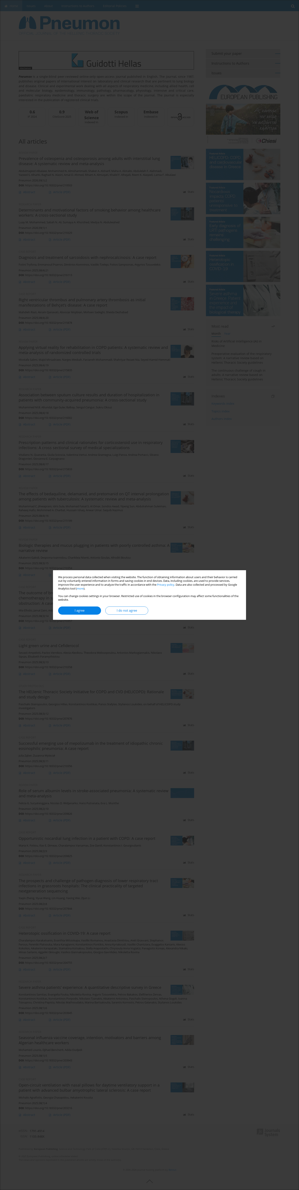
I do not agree (127, 610)
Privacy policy (165, 585)
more (80, 588)
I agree (80, 610)
